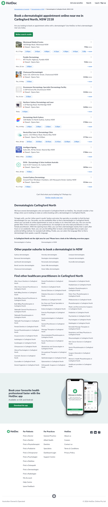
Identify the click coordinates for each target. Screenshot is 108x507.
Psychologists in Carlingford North (80, 319)
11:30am (29, 157)
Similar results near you (54, 197)
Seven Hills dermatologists (49, 265)
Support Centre (49, 457)
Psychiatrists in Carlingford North (79, 316)
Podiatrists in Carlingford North (79, 312)
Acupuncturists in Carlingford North (26, 336)
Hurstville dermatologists (77, 262)
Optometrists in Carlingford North (52, 361)
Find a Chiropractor (30, 453)
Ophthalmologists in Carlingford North (53, 358)
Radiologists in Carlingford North (79, 323)
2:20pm (48, 126)
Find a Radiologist (29, 474)
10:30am (39, 141)
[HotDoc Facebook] (91, 432)
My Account (27, 478)
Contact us (68, 444)
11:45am (58, 141)
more (90, 51)
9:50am (29, 81)
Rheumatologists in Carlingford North (81, 338)
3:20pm (57, 126)
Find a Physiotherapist (31, 444)
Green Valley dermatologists (50, 269)
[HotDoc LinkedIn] (95, 432)
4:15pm (56, 51)
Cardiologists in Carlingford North (25, 343)
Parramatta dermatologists (50, 262)
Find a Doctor (28, 436)
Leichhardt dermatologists (22, 262)
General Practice (50, 436)
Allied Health (48, 440)
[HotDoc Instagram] (99, 432)
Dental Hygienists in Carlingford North (26, 365)
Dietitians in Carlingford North (51, 300)
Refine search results (24, 34)
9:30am (29, 172)
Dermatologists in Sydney (22, 242)
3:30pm (28, 96)
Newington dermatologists (50, 258)
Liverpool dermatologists (76, 255)
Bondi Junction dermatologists (24, 265)
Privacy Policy (69, 453)
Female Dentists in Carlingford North (26, 326)
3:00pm (29, 66)
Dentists (47, 444)
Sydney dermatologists (21, 255)
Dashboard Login (50, 453)
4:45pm (75, 51)
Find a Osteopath (29, 465)
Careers (67, 440)
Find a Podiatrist (29, 448)
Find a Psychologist (30, 457)
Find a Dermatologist (30, 469)
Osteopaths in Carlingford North (79, 281)
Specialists (47, 448)
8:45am (29, 141)
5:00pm (84, 51)
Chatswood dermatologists (23, 269)
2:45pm (27, 51)
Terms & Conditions (71, 448)
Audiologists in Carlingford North (25, 339)
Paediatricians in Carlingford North (80, 285)
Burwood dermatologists (22, 258)
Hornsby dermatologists (49, 255)
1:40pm (29, 126)
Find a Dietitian (28, 461)
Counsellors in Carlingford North (24, 361)
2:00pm (38, 126)
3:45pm (37, 51)
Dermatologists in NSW (37, 9)
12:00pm (67, 141)
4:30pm (65, 51)
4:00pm (46, 51)
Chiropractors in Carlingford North (25, 346)
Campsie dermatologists (76, 258)
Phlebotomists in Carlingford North (80, 300)
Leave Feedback (28, 486)
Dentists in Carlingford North (50, 287)
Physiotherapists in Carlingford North (81, 303)
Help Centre (27, 482)
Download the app (21, 405)
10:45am (48, 141)
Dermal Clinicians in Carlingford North (53, 290)
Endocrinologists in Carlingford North (53, 309)
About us (67, 436)
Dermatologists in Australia (21, 9)
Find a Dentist (28, 440)
